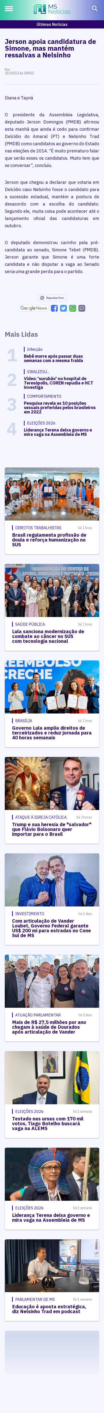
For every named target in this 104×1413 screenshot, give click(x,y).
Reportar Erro (52, 298)
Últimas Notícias (52, 24)
